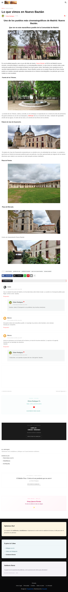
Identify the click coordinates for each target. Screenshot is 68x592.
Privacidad (26, 585)
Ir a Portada (49, 585)
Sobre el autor (40, 585)
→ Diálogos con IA (9, 548)
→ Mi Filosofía (6, 463)
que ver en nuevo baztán (37, 271)
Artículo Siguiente (60, 391)
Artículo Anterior (7, 391)
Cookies (33, 585)
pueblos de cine (16, 271)
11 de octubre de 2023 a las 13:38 (14, 289)
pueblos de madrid (26, 271)
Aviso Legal (19, 585)
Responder (6, 296)
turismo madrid (47, 271)
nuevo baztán (9, 8)
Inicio (3, 8)
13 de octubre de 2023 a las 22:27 (14, 337)
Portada (34, 583)
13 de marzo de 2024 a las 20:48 (20, 304)
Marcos (9, 318)
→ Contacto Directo (10, 554)
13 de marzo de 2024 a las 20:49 (20, 355)
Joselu (9, 287)
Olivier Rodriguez (18, 302)
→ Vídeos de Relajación (10, 551)
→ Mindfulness (6, 461)
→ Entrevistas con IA (8, 458)
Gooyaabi (44, 589)
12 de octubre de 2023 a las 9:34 (14, 320)
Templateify (30, 589)
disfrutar (31, 115)
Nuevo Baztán (40, 63)
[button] (2, 2)
